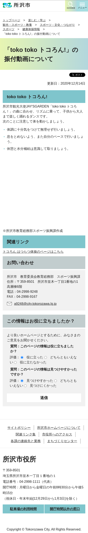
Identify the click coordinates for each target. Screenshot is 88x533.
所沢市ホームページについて (58, 427)
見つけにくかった (43, 385)
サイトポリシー (19, 427)
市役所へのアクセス (57, 434)
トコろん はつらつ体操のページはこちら (33, 251)
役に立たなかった (33, 362)
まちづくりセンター (62, 441)
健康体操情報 (31, 29)
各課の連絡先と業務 (26, 441)
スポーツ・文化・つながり (57, 24)
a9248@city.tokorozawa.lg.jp (35, 303)
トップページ (11, 20)
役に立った (34, 357)
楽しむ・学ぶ (37, 20)
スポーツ (8, 29)
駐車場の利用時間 (23, 509)
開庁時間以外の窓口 (65, 509)
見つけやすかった (39, 380)
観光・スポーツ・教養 (17, 24)
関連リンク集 (26, 434)
